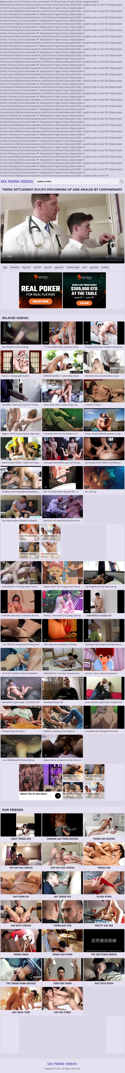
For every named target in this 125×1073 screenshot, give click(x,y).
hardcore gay (73, 267)
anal (85, 267)
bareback (14, 267)
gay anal (94, 267)
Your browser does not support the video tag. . (62, 228)
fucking (104, 267)
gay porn (59, 267)
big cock (26, 267)
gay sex (47, 267)
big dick (37, 267)
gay (5, 267)
